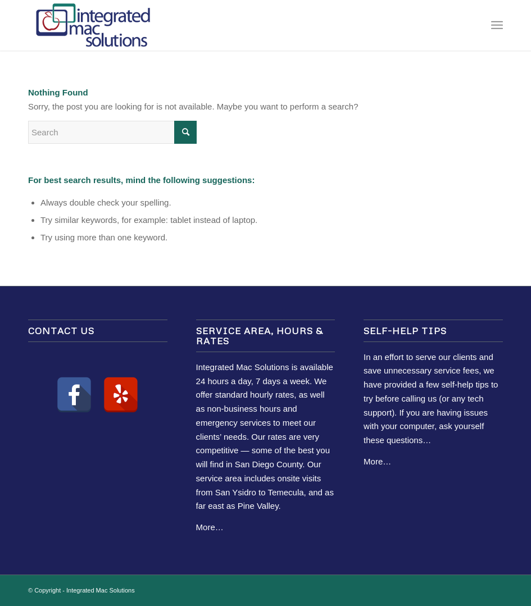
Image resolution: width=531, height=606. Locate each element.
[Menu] (497, 25)
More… (210, 527)
